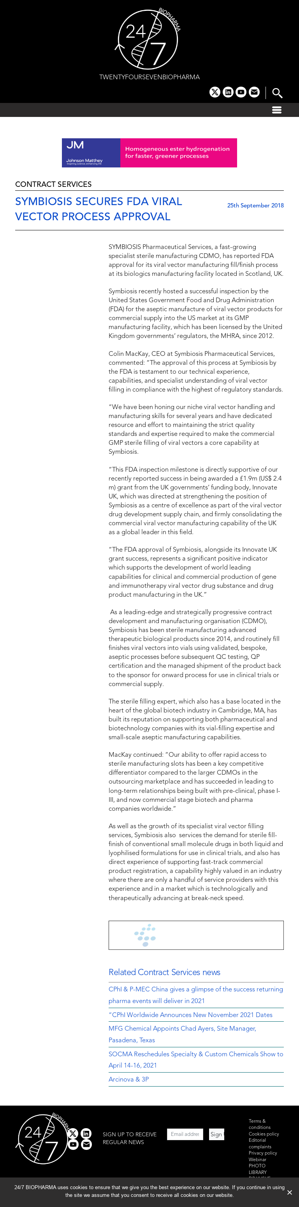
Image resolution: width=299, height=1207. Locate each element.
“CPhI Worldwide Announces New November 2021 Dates (191, 1015)
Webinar (257, 1160)
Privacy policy (263, 1153)
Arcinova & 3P (129, 1080)
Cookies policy (264, 1134)
